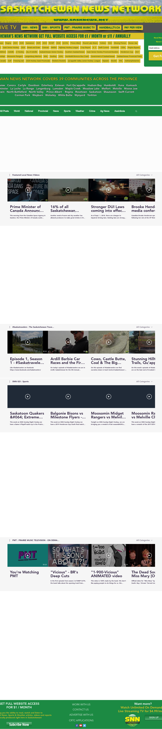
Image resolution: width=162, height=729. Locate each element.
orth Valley (37, 91)
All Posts (4, 111)
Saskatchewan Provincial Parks (129, 56)
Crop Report (85, 47)
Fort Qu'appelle (76, 85)
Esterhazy (47, 85)
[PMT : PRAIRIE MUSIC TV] (79, 27)
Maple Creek (72, 88)
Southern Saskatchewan (75, 52)
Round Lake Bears (90, 43)
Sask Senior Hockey (11, 47)
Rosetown (81, 91)
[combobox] (144, 175)
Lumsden (58, 88)
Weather (80, 111)
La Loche (15, 88)
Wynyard (80, 95)
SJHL (61, 56)
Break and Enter (33, 47)
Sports (67, 111)
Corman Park (22, 95)
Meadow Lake (91, 88)
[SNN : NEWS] (30, 27)
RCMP (51, 43)
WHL (46, 56)
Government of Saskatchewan (103, 56)
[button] (136, 111)
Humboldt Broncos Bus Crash (77, 56)
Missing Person (120, 43)
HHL (121, 61)
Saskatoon (30, 43)
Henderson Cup (127, 52)
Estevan (45, 47)
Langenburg (43, 88)
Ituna (121, 85)
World (17, 111)
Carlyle (22, 85)
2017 (137, 52)
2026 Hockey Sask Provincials (38, 61)
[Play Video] (27, 190)
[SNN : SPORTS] (51, 27)
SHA (110, 43)
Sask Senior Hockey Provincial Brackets (102, 52)
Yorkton (103, 43)
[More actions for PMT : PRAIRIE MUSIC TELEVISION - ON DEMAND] (34, 540)
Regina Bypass (134, 47)
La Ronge (28, 88)
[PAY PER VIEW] (133, 27)
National (29, 111)
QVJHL (65, 43)
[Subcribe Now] (19, 724)
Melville (117, 88)
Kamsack (131, 85)
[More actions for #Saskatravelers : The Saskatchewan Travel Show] (31, 327)
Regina (8, 43)
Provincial (43, 111)
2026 (22, 43)
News (56, 111)
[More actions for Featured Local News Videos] (24, 175)
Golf (9, 61)
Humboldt (115, 47)
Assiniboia (119, 111)
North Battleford (17, 91)
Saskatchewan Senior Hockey (51, 52)
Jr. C (94, 47)
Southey (53, 56)
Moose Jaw (132, 43)
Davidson (33, 85)
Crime (92, 111)
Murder (114, 61)
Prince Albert (76, 43)
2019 (45, 43)
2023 (15, 43)
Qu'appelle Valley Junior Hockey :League (84, 61)
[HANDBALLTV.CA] (109, 27)
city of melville (31, 52)
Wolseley (50, 95)
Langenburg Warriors (33, 56)
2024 (23, 47)
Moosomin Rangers (15, 56)
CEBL (123, 47)
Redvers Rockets (59, 61)
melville (11, 52)
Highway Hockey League (68, 47)
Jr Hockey (20, 52)
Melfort (54, 47)
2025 (38, 43)
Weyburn (37, 95)
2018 (58, 43)
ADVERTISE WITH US (81, 714)
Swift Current (103, 47)
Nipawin (106, 61)
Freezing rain (19, 61)
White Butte (65, 95)
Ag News (104, 111)
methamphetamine (132, 61)
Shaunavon (110, 91)
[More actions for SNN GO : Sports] (19, 381)
